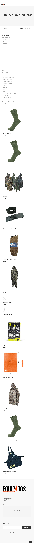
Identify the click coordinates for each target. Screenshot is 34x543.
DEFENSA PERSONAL (7, 83)
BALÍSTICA (5, 43)
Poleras (3, 53)
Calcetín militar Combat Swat (9, 165)
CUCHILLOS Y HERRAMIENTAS (9, 93)
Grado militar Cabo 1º (7, 302)
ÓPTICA (4, 41)
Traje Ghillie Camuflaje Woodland (10, 291)
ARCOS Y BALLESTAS (7, 81)
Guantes (3, 60)
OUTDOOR (5, 99)
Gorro (3, 49)
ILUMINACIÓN (6, 95)
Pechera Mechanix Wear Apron (9, 471)
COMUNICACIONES (7, 97)
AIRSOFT (4, 85)
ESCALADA (5, 91)
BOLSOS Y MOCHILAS (7, 79)
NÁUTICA (5, 87)
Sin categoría (4, 103)
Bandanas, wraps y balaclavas (8, 51)
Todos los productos (6, 37)
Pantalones (4, 62)
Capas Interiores (5, 70)
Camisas (3, 56)
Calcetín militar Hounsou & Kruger (10, 440)
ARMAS (4, 39)
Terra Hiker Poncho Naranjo (8, 377)
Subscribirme (26, 527)
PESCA (4, 89)
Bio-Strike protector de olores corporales (11, 345)
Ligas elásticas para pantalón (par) (10, 228)
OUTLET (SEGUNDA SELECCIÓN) (9, 101)
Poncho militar (6, 196)
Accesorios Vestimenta (6, 66)
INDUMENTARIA (6, 47)
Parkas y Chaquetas (6, 58)
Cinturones (4, 68)
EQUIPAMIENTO (6, 45)
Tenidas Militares (5, 72)
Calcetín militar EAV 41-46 (8, 133)
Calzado (3, 64)
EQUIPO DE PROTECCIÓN (8, 77)
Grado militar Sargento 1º (8, 314)
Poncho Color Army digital (8, 408)
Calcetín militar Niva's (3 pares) (9, 259)
